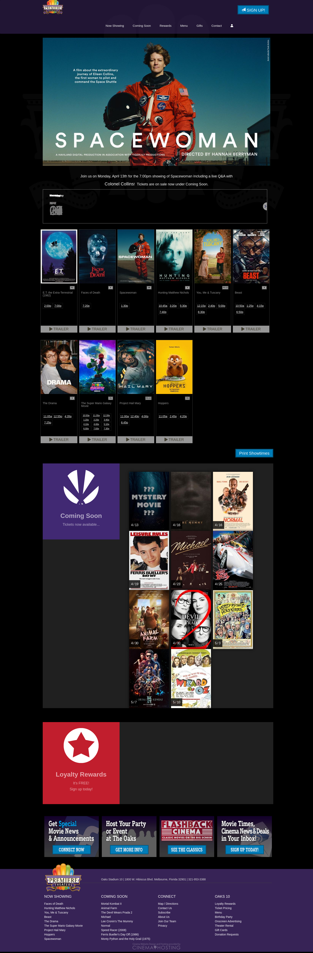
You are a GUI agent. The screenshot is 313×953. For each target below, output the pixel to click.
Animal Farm (109, 909)
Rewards (165, 26)
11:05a (47, 417)
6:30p (201, 313)
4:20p (183, 417)
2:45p (173, 417)
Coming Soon (142, 26)
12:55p (58, 417)
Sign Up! (253, 10)
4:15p (260, 307)
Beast (48, 918)
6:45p (124, 424)
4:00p (145, 417)
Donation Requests (227, 935)
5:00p (221, 307)
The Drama (51, 922)
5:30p (183, 307)
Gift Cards (221, 931)
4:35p (68, 417)
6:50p (239, 313)
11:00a (124, 417)
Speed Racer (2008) (113, 931)
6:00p (86, 430)
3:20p (173, 307)
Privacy (162, 926)
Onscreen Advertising (228, 922)
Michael (106, 918)
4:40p (96, 425)
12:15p (201, 307)
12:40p (135, 417)
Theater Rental (224, 926)
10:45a (163, 307)
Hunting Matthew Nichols (59, 909)
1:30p (124, 307)
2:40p (211, 307)
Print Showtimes (254, 454)
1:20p (86, 421)
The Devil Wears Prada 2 (116, 913)
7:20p (86, 307)
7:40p (162, 313)
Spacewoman (52, 940)
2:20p (96, 421)
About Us (164, 918)
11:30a (96, 417)
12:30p (106, 417)
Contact (216, 26)
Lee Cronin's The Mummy (117, 922)
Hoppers (49, 935)
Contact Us (165, 909)
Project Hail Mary (55, 931)
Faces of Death (53, 904)
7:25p (47, 424)
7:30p (106, 430)
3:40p (106, 421)
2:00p (47, 307)
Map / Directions (168, 904)
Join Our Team (167, 922)
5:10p (106, 425)
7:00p (57, 307)
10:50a (240, 307)
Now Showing (115, 26)
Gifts (199, 26)
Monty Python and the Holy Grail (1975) (125, 940)
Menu (184, 26)
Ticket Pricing (223, 909)
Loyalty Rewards (225, 904)
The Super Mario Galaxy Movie (63, 926)
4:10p (86, 425)
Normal (105, 926)
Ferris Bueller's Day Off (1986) (120, 935)
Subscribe (164, 913)
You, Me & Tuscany (56, 913)
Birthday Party (224, 918)
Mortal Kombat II (111, 904)
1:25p (250, 307)
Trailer (59, 331)
